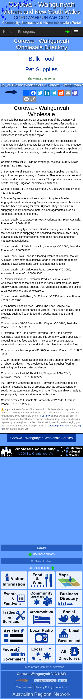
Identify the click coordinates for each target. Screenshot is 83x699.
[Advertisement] (41, 502)
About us (61, 687)
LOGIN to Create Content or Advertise (41, 666)
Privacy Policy (43, 687)
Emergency (26, 32)
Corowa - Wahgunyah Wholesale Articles (41, 438)
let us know (44, 416)
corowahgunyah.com (58, 425)
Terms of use (24, 687)
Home (7, 32)
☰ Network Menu (41, 561)
